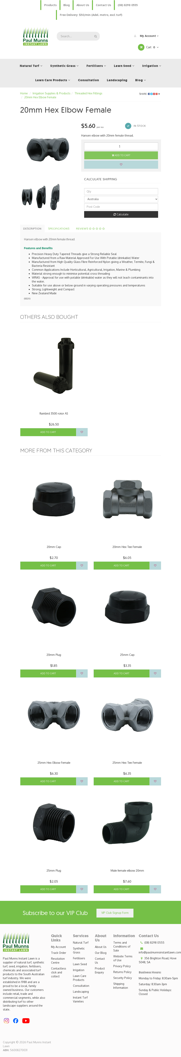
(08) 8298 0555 (128, 5)
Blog (66, 5)
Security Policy (122, 978)
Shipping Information (120, 985)
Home (24, 93)
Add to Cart (121, 155)
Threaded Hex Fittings (88, 93)
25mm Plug (54, 870)
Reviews (90, 228)
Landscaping (81, 991)
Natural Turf (80, 942)
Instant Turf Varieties (80, 999)
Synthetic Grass (79, 950)
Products (50, 5)
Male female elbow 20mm (127, 870)
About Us (83, 5)
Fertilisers (79, 958)
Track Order (58, 952)
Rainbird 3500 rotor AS (54, 413)
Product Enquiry (100, 970)
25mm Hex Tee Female (127, 763)
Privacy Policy (122, 966)
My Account (145, 36)
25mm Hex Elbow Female (54, 763)
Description (32, 228)
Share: (149, 93)
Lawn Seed (80, 964)
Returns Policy (122, 972)
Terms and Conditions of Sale (121, 946)
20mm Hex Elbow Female (40, 97)
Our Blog (100, 952)
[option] (48, 149)
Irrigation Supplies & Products (51, 93)
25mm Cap (127, 655)
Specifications (58, 228)
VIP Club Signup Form (115, 912)
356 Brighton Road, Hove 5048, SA (157, 960)
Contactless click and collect (58, 972)
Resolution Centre (58, 960)
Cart (148, 47)
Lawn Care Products (79, 977)
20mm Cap (54, 547)
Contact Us (103, 5)
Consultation (81, 985)
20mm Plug (54, 655)
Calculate (121, 214)
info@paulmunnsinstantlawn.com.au (160, 950)
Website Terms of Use (122, 958)
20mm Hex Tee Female (127, 547)
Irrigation (78, 970)
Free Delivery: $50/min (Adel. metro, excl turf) (91, 14)
